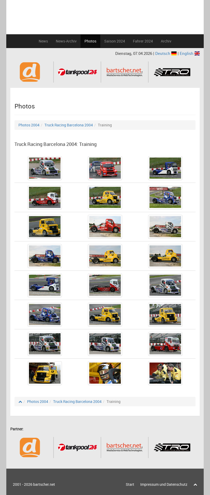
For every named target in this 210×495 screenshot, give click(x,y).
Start (130, 484)
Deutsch (166, 53)
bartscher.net (44, 484)
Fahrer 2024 (143, 41)
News (43, 41)
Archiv (166, 41)
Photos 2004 (28, 124)
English (190, 53)
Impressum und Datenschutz (163, 484)
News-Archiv (66, 41)
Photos (90, 41)
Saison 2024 (114, 41)
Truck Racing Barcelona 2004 (68, 124)
